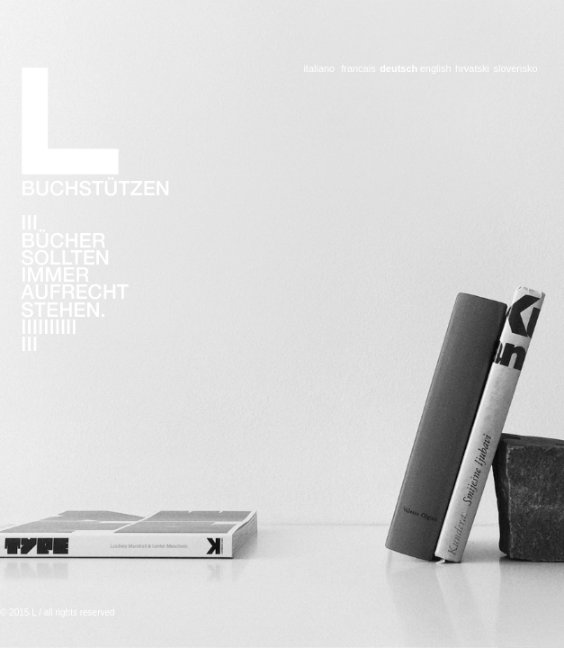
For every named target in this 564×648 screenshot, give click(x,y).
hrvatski (471, 69)
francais (358, 69)
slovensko (516, 69)
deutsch (396, 69)
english (436, 69)
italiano (319, 69)
